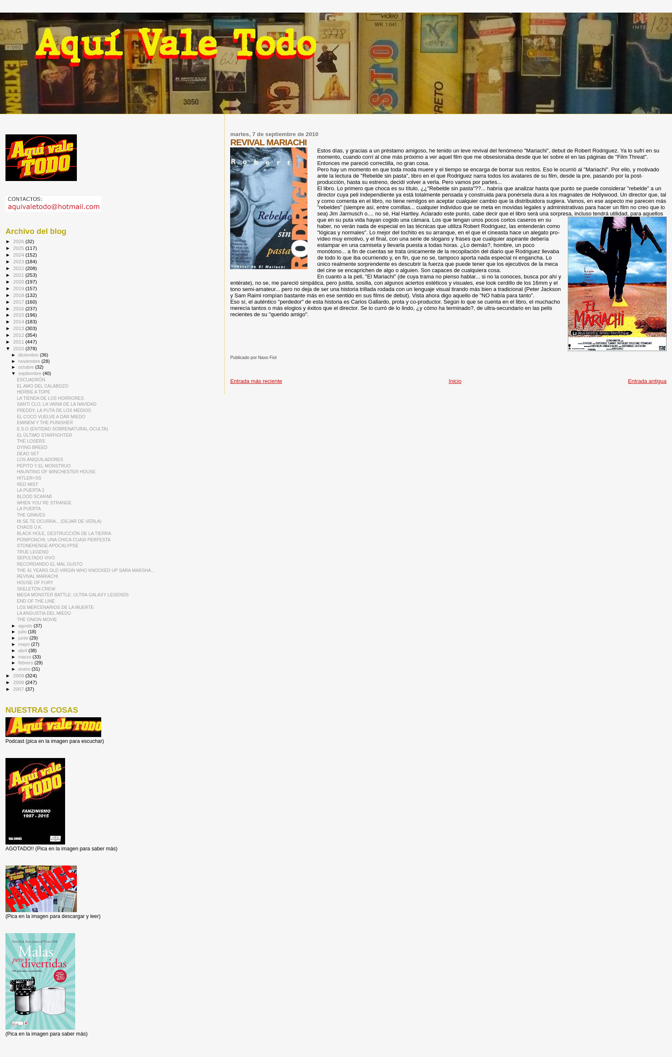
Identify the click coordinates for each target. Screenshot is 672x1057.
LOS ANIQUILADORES (40, 459)
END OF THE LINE (36, 600)
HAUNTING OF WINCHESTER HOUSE (56, 471)
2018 (19, 295)
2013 (19, 328)
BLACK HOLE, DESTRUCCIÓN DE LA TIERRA (64, 533)
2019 (19, 288)
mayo (24, 644)
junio (24, 637)
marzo (25, 656)
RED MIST (27, 484)
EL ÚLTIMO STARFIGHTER (44, 435)
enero (25, 668)
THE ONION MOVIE (37, 619)
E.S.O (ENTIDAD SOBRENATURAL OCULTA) (62, 428)
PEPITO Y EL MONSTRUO (44, 465)
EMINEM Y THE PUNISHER (45, 422)
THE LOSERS (31, 440)
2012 (19, 335)
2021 (19, 275)
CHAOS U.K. (29, 527)
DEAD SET (28, 453)
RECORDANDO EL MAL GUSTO (50, 564)
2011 (19, 341)
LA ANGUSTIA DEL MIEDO (44, 613)
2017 (19, 301)
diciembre (29, 354)
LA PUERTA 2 (30, 490)
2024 (19, 254)
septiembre (30, 373)
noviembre (30, 361)
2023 (19, 261)
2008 (19, 682)
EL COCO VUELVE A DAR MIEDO (51, 416)
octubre (26, 367)
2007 (19, 689)
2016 (19, 308)
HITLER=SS (29, 477)
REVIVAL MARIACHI (37, 576)
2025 (19, 248)
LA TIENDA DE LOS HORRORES (50, 398)
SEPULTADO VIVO (36, 557)
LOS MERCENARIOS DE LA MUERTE (55, 607)
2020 (19, 281)
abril (23, 650)
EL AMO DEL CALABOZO (42, 385)
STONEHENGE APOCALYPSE (48, 545)
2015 (19, 314)
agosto (26, 625)
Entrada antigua (647, 381)
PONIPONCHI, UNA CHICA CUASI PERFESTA (63, 539)
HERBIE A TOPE (33, 391)
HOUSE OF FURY (35, 582)
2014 (19, 321)
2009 (19, 675)
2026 (19, 241)
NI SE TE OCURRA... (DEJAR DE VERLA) (59, 521)
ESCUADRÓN (31, 379)
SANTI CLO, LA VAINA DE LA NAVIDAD (57, 404)
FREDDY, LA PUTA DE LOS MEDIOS (54, 410)
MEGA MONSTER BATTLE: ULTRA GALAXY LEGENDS (73, 594)
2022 (19, 268)
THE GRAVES (31, 514)
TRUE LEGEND (32, 551)
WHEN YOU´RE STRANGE (44, 502)
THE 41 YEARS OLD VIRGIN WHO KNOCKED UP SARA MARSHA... (86, 570)
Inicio (455, 381)
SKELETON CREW (36, 588)
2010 (19, 348)
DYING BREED (32, 447)
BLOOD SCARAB (34, 496)
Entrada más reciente (256, 381)
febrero (26, 662)
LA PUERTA (29, 508)
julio (23, 631)
